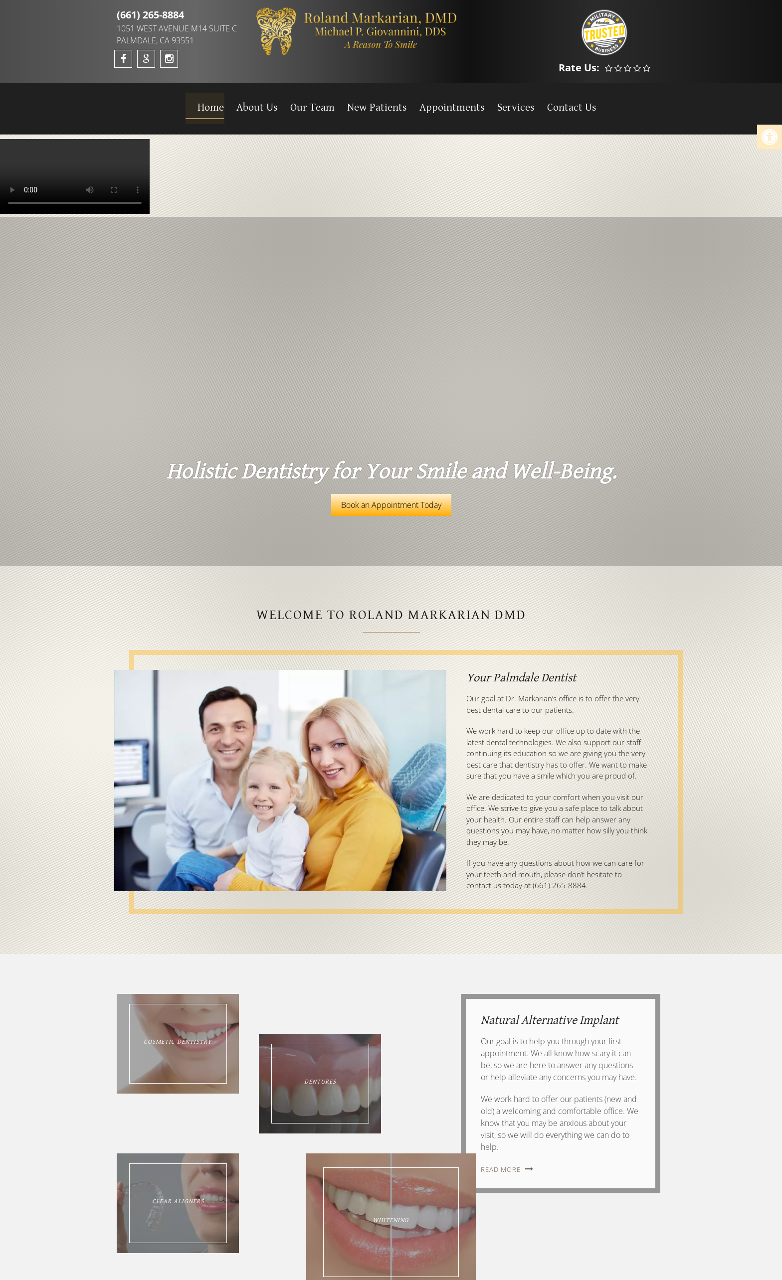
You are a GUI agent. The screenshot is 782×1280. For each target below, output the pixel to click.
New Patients (371, 103)
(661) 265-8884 (150, 14)
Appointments (445, 103)
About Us (252, 103)
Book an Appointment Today (391, 504)
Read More (502, 1169)
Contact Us (564, 103)
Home (206, 103)
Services (509, 103)
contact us (483, 885)
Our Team (307, 103)
